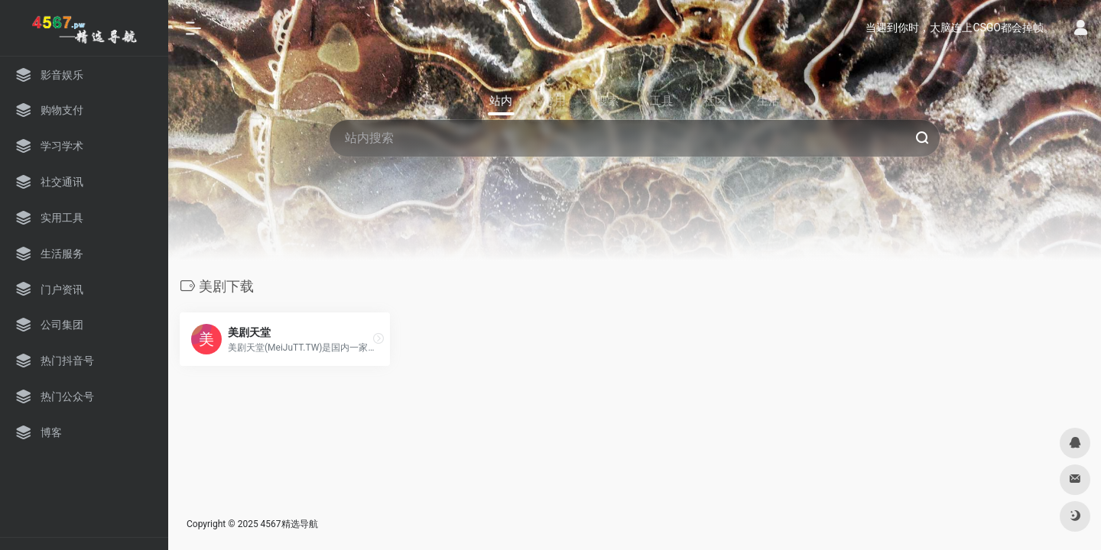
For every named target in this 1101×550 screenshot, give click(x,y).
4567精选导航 (289, 524)
